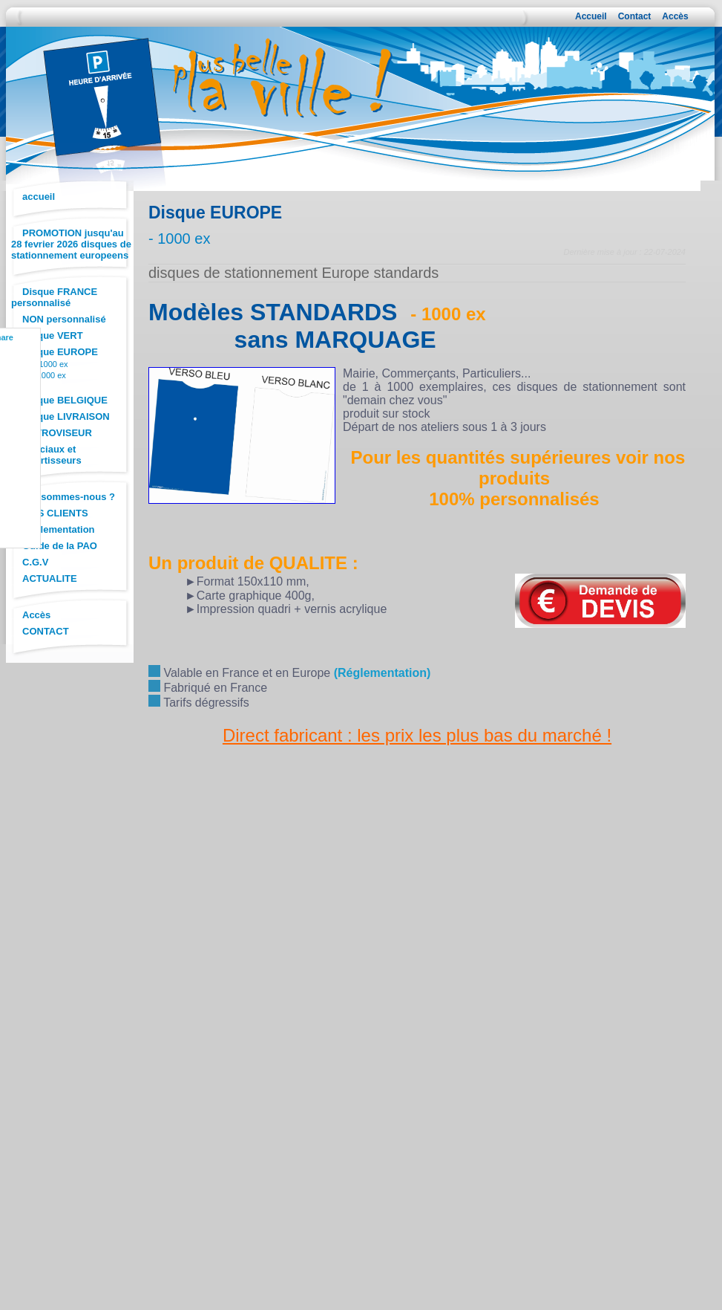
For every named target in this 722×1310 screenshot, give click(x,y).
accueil (38, 196)
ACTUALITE (49, 578)
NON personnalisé (64, 319)
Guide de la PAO (59, 545)
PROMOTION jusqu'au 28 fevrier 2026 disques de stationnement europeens (71, 244)
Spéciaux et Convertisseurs (46, 455)
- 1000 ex (49, 375)
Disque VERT (52, 335)
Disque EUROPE (60, 351)
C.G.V (35, 562)
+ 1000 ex (50, 364)
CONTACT (45, 631)
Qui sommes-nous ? (68, 496)
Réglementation (58, 529)
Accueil (591, 16)
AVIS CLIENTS (55, 513)
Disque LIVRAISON (66, 416)
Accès (675, 16)
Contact (635, 16)
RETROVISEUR (57, 432)
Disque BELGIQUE (65, 400)
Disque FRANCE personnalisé (54, 297)
